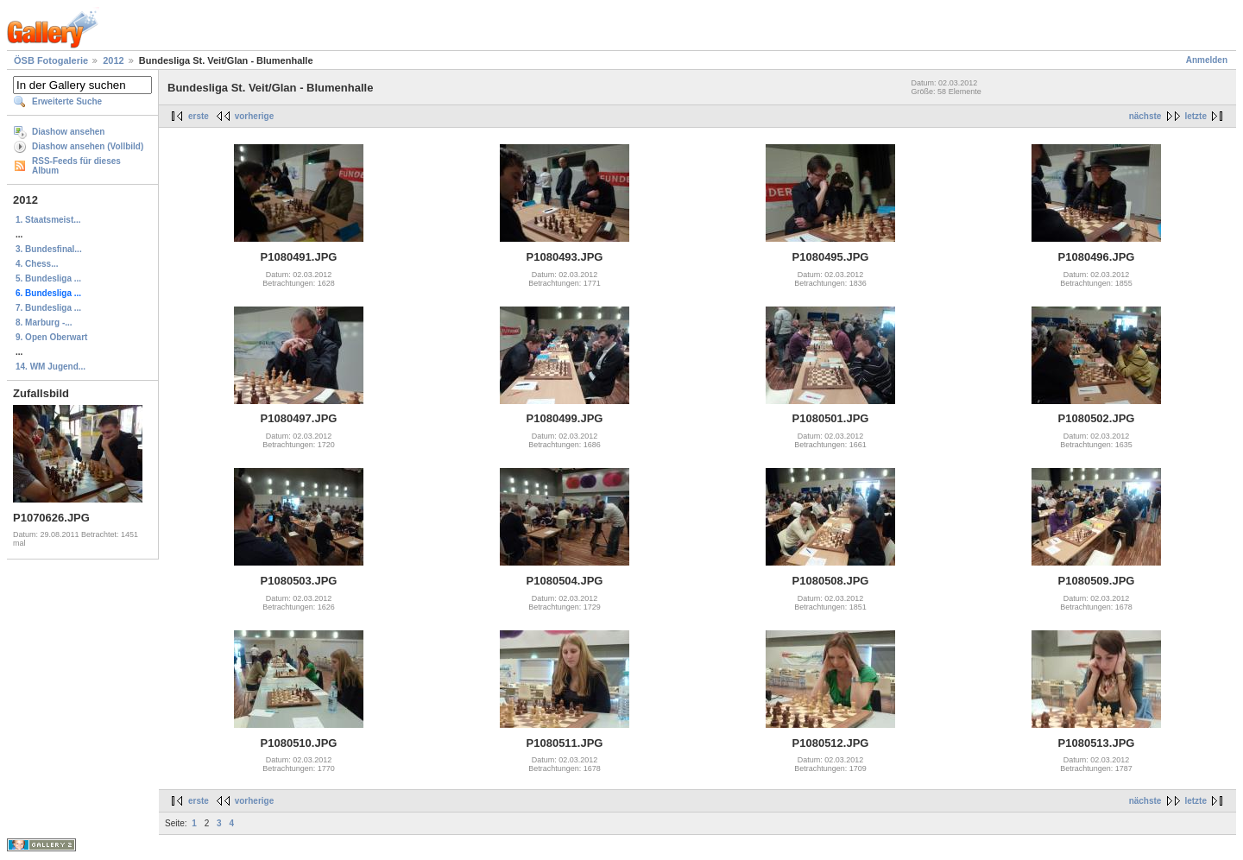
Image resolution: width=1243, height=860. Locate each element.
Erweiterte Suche (67, 101)
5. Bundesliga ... (48, 278)
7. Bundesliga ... (48, 308)
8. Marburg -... (44, 322)
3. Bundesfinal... (49, 249)
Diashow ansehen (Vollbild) (87, 146)
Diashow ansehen (68, 131)
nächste (1145, 116)
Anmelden (1206, 60)
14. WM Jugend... (50, 366)
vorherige (254, 116)
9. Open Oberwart (51, 337)
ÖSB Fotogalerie (51, 60)
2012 (113, 60)
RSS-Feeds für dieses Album (76, 165)
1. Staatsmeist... (48, 219)
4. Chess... (37, 264)
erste (198, 116)
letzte (1195, 116)
